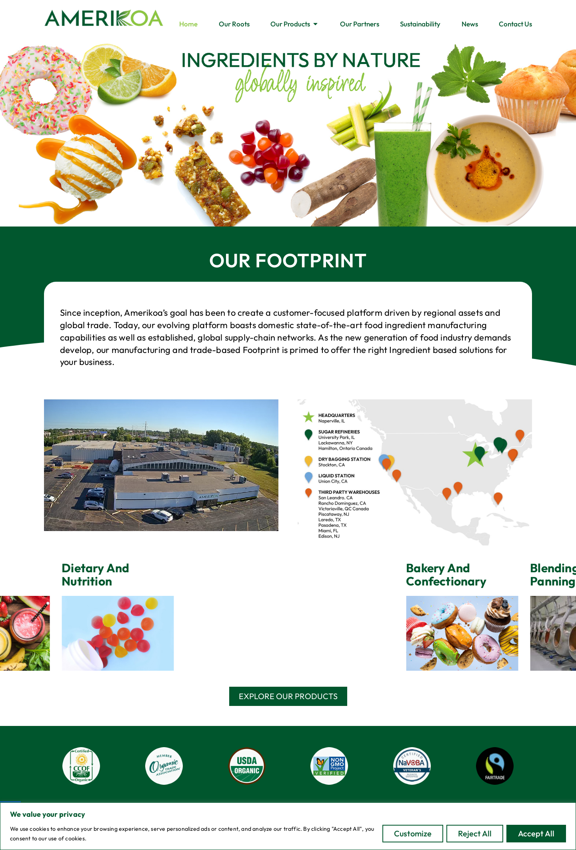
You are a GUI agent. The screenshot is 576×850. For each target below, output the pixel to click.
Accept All (536, 833)
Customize (413, 833)
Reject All (475, 833)
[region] (288, 826)
